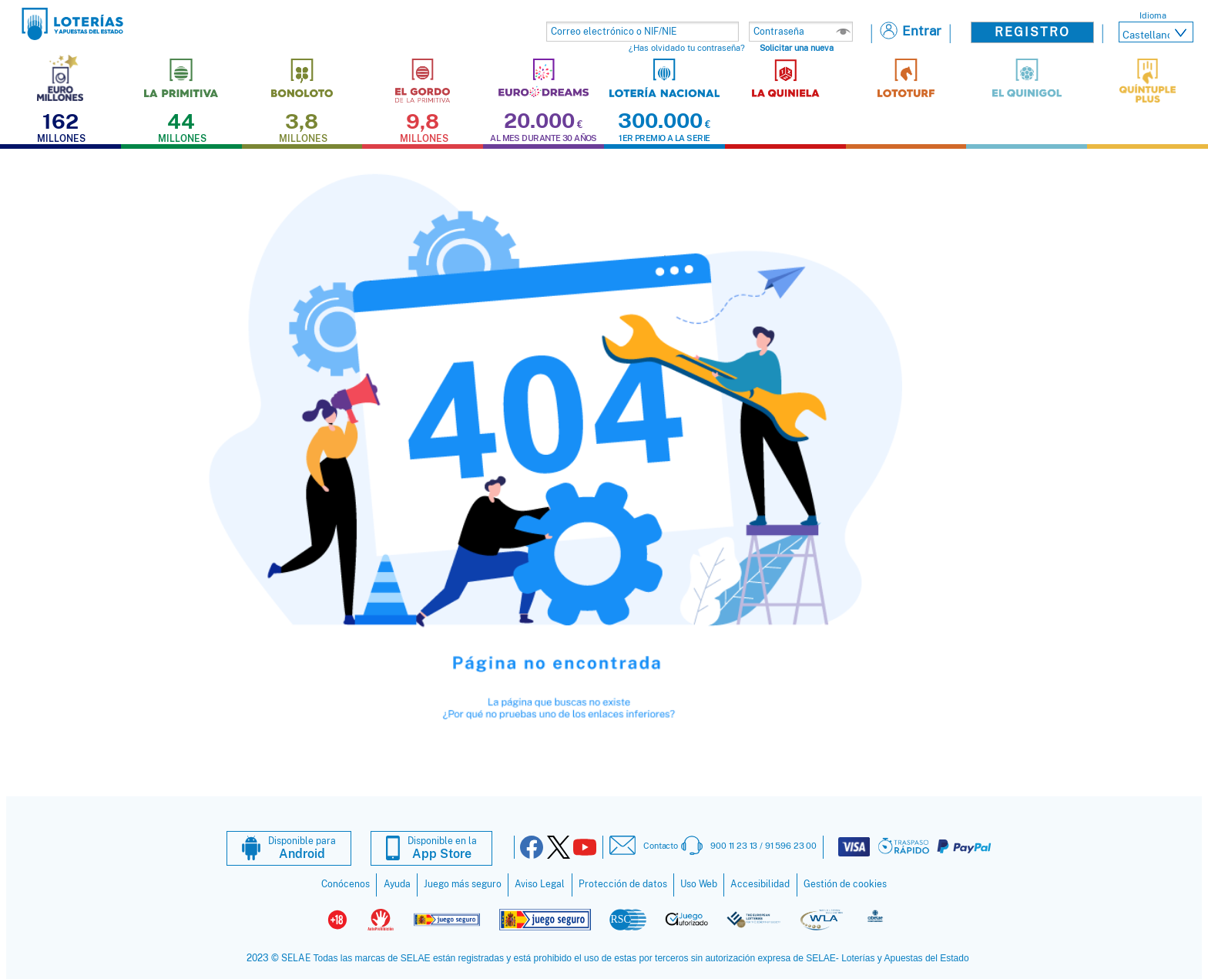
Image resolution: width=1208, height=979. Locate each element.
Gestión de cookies (845, 884)
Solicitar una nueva (797, 47)
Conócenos (345, 884)
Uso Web (698, 884)
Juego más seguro (463, 884)
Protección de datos (623, 884)
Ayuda (397, 884)
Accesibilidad (760, 884)
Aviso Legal (540, 884)
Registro (1032, 32)
